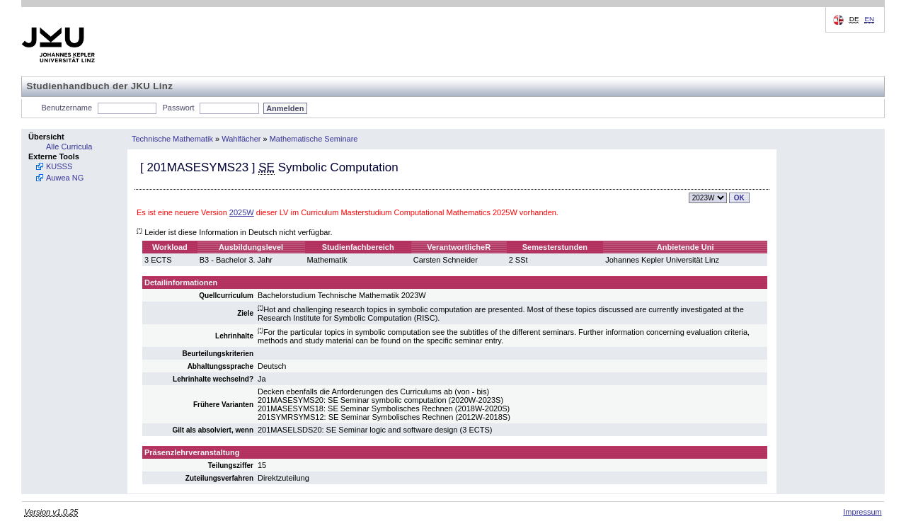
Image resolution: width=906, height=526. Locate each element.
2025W (241, 212)
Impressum (862, 512)
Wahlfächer (241, 139)
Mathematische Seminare (314, 139)
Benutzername (67, 107)
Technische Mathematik (172, 139)
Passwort (178, 107)
